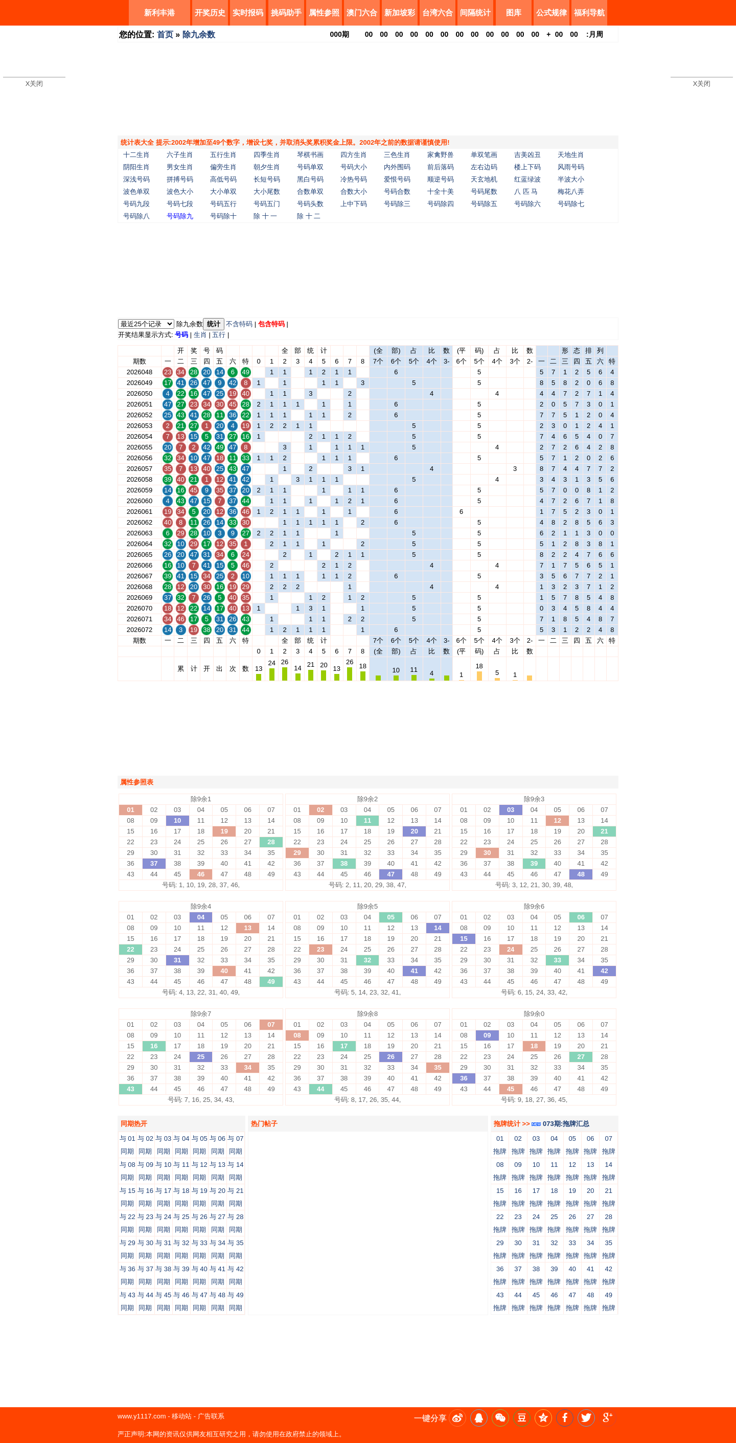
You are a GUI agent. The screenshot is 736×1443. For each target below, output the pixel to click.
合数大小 (353, 191)
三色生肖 (397, 155)
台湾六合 (437, 12)
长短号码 (267, 179)
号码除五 (484, 204)
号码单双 (310, 167)
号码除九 (180, 216)
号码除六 (527, 204)
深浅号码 (136, 179)
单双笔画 (484, 155)
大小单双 (223, 191)
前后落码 (440, 167)
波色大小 (180, 191)
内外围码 (397, 167)
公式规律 (551, 12)
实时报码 (248, 12)
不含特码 (239, 324)
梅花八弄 (571, 191)
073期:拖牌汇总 (560, 1124)
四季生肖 (267, 155)
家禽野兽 (440, 155)
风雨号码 (571, 167)
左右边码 (484, 167)
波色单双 (136, 191)
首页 (165, 34)
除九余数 (198, 34)
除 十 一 (265, 216)
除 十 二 (308, 216)
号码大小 (353, 167)
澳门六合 (362, 12)
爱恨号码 (397, 179)
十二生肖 (136, 155)
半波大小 (571, 179)
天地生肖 (571, 155)
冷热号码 (353, 179)
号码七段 (180, 204)
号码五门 (267, 204)
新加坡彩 (399, 12)
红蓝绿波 (527, 179)
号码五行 (223, 204)
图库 (513, 12)
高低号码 (223, 179)
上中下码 (353, 204)
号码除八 (136, 216)
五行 (218, 335)
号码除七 (571, 204)
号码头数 (310, 204)
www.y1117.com (142, 1416)
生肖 (200, 335)
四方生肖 (353, 155)
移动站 (182, 1416)
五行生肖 (223, 155)
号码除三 (397, 204)
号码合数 (397, 191)
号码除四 (440, 204)
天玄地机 (484, 179)
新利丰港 (159, 12)
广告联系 (211, 1416)
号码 (181, 335)
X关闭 (34, 83)
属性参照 (324, 12)
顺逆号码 (440, 179)
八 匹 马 (526, 191)
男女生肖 (180, 167)
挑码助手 (286, 12)
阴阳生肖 (136, 167)
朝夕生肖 (267, 167)
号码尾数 (484, 191)
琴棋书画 (310, 155)
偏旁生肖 (223, 167)
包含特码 (271, 324)
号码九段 (136, 204)
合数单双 (310, 191)
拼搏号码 (180, 179)
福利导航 (589, 12)
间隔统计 (475, 12)
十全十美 (440, 191)
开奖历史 (210, 12)
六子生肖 (180, 155)
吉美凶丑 (527, 155)
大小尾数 (267, 191)
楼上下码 (527, 167)
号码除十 (223, 216)
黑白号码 (310, 179)
